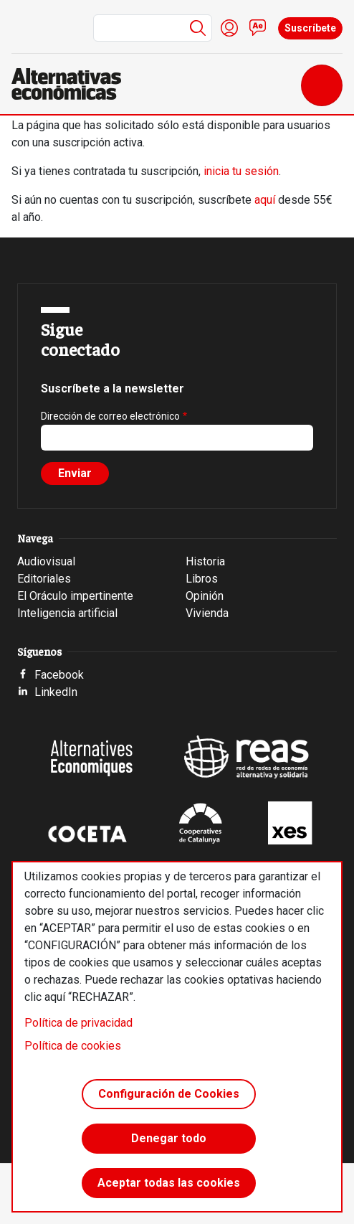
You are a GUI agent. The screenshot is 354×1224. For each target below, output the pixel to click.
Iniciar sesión (229, 28)
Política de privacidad (78, 1023)
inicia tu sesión (241, 171)
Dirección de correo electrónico (110, 416)
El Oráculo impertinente (75, 596)
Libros (202, 578)
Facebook (59, 675)
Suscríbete (310, 28)
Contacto (258, 28)
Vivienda (207, 613)
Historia (205, 561)
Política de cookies (72, 1046)
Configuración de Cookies (168, 1094)
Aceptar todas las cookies (168, 1183)
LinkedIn (55, 692)
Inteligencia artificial (67, 613)
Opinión (205, 596)
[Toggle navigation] (322, 85)
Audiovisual (46, 561)
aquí (264, 200)
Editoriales (44, 578)
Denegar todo (168, 1138)
